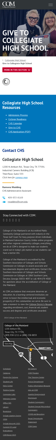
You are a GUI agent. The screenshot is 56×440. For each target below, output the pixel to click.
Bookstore (7, 411)
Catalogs (6, 373)
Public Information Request (39, 386)
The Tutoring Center (36, 377)
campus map (21, 177)
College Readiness (17, 119)
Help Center (8, 386)
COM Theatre (33, 373)
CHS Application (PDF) (19, 131)
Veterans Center (9, 399)
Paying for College (10, 377)
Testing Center (9, 390)
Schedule (7, 369)
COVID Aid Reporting (36, 414)
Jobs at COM (33, 390)
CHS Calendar (15, 123)
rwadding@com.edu (18, 201)
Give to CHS (14, 127)
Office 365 (7, 403)
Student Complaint (35, 402)
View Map (9, 343)
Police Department (35, 381)
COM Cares (32, 426)
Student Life (8, 381)
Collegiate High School (15, 60)
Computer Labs (9, 394)
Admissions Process (18, 115)
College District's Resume (40, 304)
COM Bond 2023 (9, 435)
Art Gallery (32, 369)
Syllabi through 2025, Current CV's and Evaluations (12, 427)
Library (6, 407)
